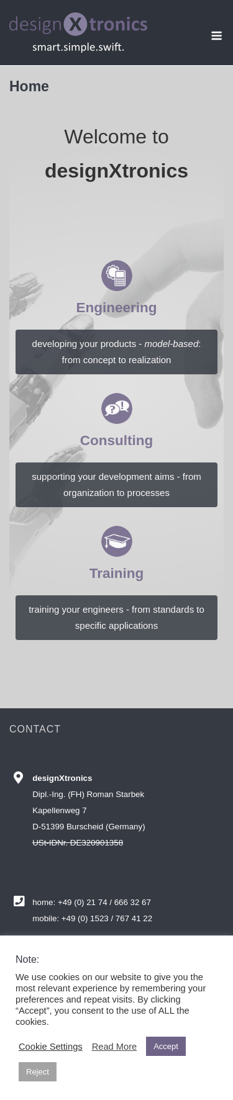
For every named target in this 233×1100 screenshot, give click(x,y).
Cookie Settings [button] (51, 1047)
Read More (114, 1047)
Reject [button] (37, 1071)
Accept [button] (165, 1046)
